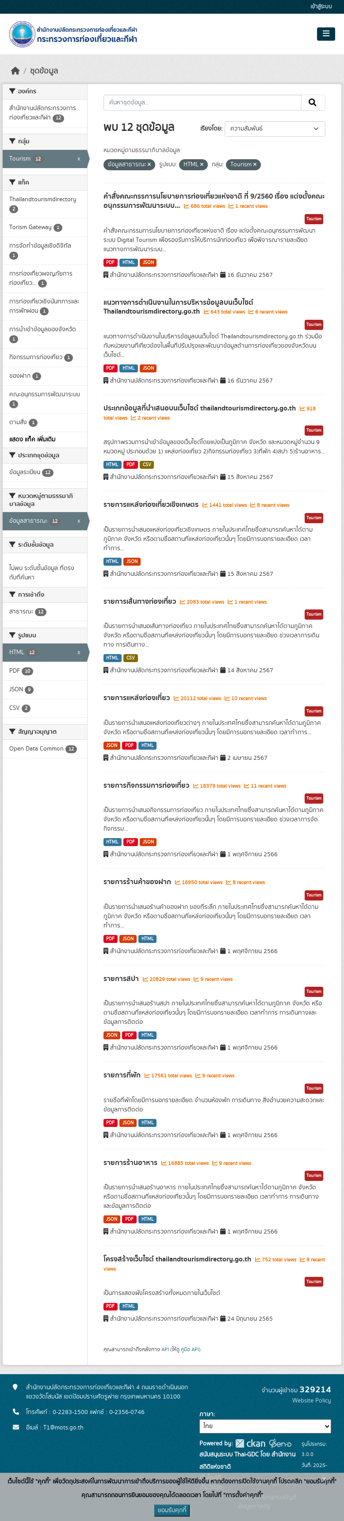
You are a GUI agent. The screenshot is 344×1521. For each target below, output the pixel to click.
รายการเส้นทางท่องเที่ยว (140, 601)
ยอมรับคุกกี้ (172, 1510)
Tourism (313, 219)
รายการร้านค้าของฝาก (138, 882)
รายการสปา (122, 979)
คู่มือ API (190, 1349)
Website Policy (311, 1400)
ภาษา (206, 1414)
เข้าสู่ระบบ (321, 7)
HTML (128, 262)
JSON (148, 262)
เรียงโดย (210, 128)
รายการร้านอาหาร (131, 1163)
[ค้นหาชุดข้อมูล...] (202, 103)
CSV (147, 464)
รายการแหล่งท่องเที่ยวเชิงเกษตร (151, 504)
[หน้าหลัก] (15, 71)
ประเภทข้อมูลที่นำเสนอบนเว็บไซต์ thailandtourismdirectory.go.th (200, 408)
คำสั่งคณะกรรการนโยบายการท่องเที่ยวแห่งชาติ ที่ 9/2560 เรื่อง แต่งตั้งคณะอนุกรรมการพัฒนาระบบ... (214, 201)
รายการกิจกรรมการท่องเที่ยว (147, 785)
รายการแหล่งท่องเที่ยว (137, 698)
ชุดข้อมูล (44, 71)
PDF (110, 262)
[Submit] (313, 103)
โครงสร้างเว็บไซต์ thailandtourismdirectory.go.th (178, 1259)
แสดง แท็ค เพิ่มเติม (32, 439)
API (165, 1349)
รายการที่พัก (122, 1075)
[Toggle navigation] (326, 34)
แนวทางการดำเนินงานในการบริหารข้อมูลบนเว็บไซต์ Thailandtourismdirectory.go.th (178, 307)
